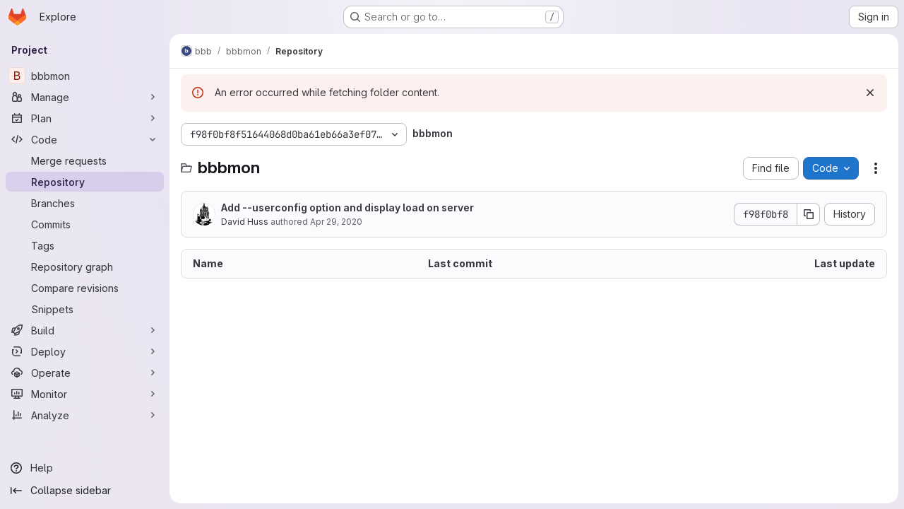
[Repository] (85, 182)
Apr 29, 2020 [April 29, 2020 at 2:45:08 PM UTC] (336, 221)
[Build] (85, 330)
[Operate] (85, 372)
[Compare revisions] (85, 288)
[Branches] (85, 203)
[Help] (85, 468)
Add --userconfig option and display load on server (347, 207)
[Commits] (85, 224)
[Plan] (85, 118)
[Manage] (85, 97)
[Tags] (85, 245)
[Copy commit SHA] (808, 214)
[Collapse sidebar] (85, 491)
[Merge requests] (85, 160)
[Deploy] (85, 351)
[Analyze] (85, 415)
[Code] (85, 139)
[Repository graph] (85, 266)
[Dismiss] (870, 92)
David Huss (244, 221)
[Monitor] (85, 394)
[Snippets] (85, 309)
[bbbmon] (85, 76)
